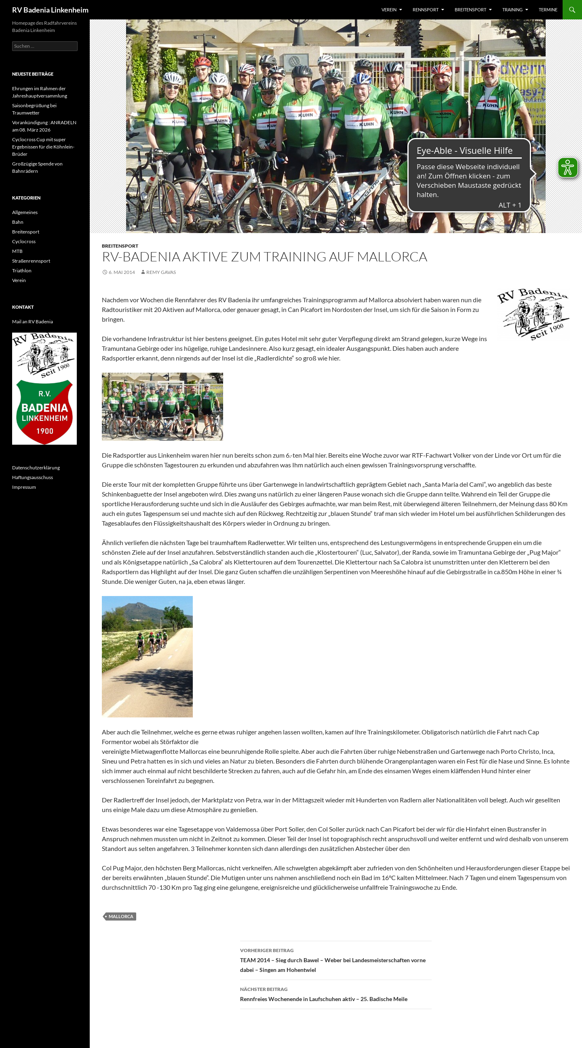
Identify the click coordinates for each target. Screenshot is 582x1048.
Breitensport (470, 9)
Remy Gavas (161, 272)
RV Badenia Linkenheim (50, 9)
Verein (389, 9)
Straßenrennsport (31, 261)
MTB (17, 251)
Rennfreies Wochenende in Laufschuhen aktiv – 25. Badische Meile (336, 993)
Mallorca (121, 916)
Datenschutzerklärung (36, 468)
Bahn (17, 222)
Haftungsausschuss (32, 477)
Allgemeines (25, 212)
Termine (548, 9)
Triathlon (22, 270)
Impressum (24, 487)
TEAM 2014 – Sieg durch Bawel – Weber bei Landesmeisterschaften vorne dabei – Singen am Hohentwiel (336, 959)
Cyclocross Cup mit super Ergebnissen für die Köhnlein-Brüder (43, 146)
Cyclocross (24, 241)
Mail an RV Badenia (32, 321)
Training (512, 9)
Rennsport (426, 9)
